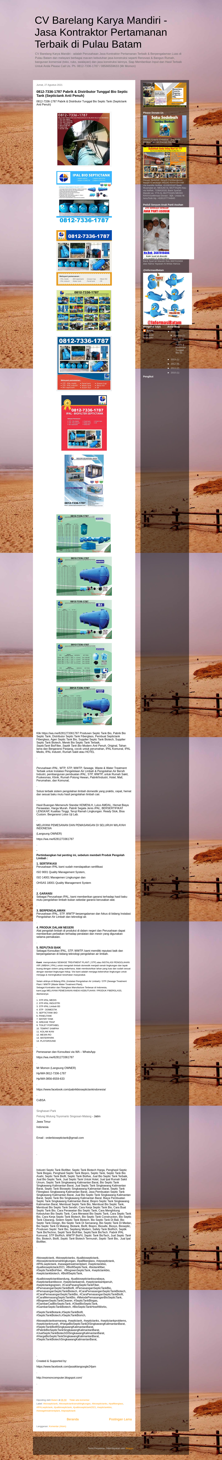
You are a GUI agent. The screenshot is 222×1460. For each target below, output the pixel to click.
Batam (150, 330)
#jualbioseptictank (63, 1407)
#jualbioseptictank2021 (84, 1407)
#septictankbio (104, 1407)
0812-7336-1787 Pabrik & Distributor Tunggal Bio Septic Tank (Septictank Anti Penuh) (82, 94)
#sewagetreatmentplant (48, 1410)
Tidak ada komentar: (80, 1400)
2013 (174, 359)
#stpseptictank (68, 1410)
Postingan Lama (120, 1419)
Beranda (73, 1419)
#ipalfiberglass (116, 1403)
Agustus (178, 335)
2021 (174, 331)
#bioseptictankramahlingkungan (75, 1403)
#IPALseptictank (44, 1407)
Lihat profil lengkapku (148, 336)
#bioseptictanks (100, 1403)
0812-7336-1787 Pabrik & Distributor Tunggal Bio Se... (179, 346)
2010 (174, 372)
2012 (174, 363)
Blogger (129, 1448)
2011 (174, 368)
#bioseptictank (50, 1403)
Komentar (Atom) (57, 1426)
